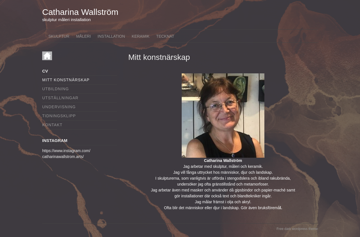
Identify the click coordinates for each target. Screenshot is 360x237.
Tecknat (165, 36)
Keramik (140, 36)
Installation (111, 36)
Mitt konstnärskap (65, 80)
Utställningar (60, 98)
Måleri (83, 36)
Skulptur (58, 36)
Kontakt (52, 125)
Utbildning (55, 89)
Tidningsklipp (59, 116)
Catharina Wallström (80, 12)
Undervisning (59, 107)
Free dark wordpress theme (297, 229)
